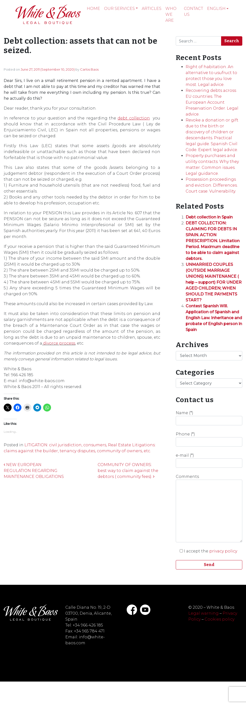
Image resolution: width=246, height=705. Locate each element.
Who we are (170, 14)
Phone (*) (209, 439)
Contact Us (193, 11)
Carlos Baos (89, 69)
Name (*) (209, 418)
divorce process (59, 343)
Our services (119, 8)
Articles (151, 8)
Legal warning (203, 613)
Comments (209, 508)
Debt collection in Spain (209, 217)
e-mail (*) (209, 460)
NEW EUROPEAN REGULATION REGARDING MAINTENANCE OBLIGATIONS (34, 470)
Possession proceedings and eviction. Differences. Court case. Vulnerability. (212, 185)
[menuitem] (217, 9)
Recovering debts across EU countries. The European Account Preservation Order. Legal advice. (212, 102)
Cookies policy (219, 619)
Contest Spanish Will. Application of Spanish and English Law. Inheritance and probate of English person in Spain (214, 318)
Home (93, 8)
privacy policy (223, 551)
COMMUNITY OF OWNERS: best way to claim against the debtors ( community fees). (128, 470)
